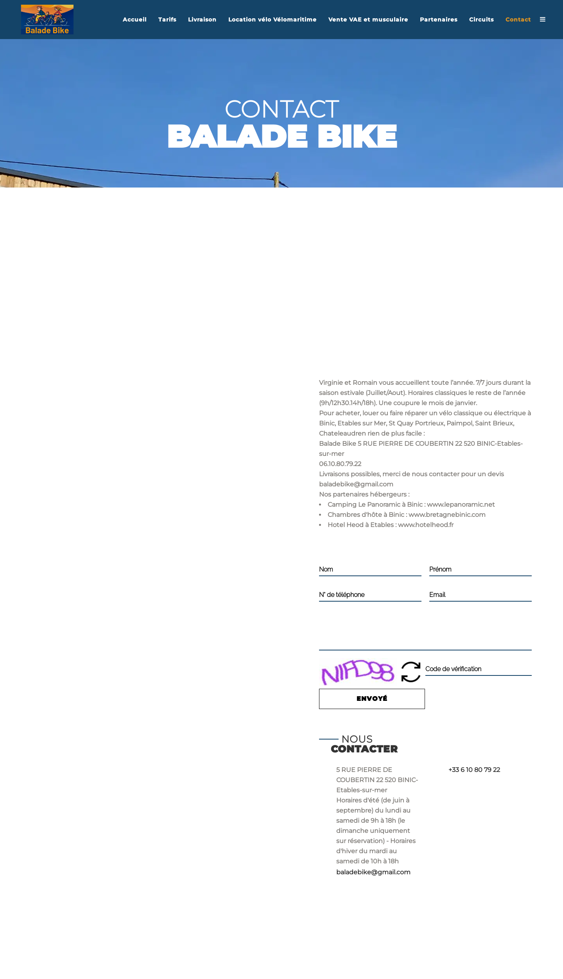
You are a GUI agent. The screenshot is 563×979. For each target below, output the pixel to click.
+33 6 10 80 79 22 (474, 770)
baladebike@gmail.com (373, 872)
